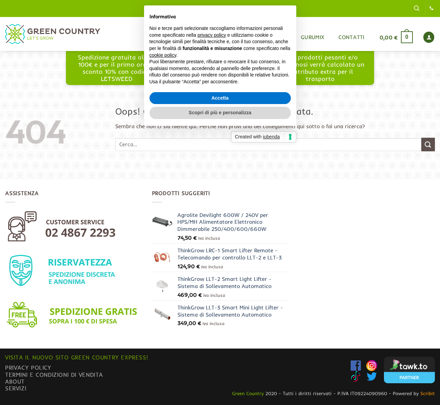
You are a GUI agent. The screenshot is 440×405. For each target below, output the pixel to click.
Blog (279, 37)
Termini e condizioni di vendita (54, 374)
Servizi (15, 388)
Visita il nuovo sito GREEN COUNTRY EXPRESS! (76, 357)
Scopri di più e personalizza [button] (220, 249)
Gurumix (312, 37)
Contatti (351, 37)
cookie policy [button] (162, 192)
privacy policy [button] (211, 171)
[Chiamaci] (431, 8)
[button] (416, 8)
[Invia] (428, 144)
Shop (251, 37)
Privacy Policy (28, 367)
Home (221, 37)
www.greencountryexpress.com (222, 71)
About (15, 381)
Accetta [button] (220, 234)
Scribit (427, 393)
